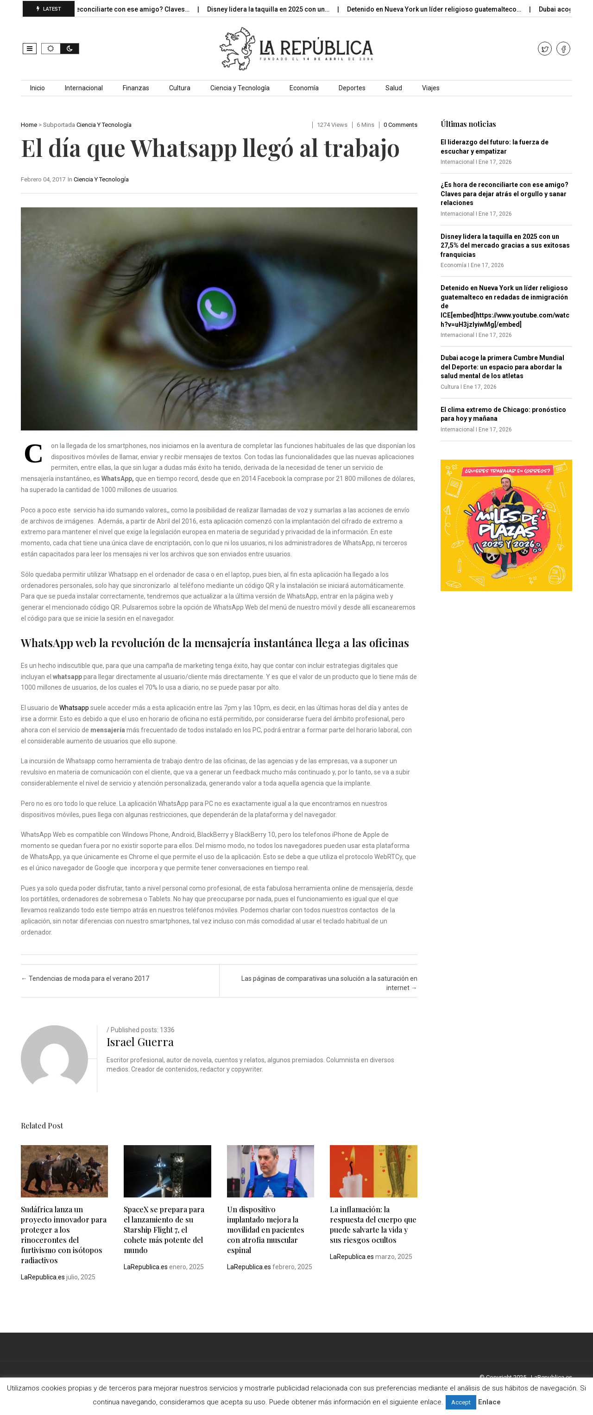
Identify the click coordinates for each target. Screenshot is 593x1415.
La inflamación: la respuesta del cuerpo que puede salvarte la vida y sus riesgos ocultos (373, 1224)
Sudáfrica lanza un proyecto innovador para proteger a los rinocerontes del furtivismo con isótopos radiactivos (64, 1234)
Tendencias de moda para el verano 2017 (85, 978)
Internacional (84, 88)
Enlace (489, 1402)
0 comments (400, 124)
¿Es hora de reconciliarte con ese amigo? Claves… (121, 9)
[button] (30, 48)
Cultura (179, 88)
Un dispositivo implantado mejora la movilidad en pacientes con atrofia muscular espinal (265, 1229)
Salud (393, 88)
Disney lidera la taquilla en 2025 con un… (277, 9)
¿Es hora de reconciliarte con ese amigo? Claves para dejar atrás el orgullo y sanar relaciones (504, 193)
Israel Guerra (140, 1041)
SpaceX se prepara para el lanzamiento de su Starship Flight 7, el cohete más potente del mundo (164, 1229)
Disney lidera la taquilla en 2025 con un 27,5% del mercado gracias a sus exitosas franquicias (505, 245)
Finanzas (136, 88)
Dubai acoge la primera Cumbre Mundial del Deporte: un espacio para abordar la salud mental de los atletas (502, 367)
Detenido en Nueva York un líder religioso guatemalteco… (443, 9)
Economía (304, 88)
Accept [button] (461, 1402)
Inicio (37, 88)
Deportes (352, 88)
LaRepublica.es (43, 1277)
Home (29, 124)
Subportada (59, 124)
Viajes (431, 88)
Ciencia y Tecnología (240, 88)
